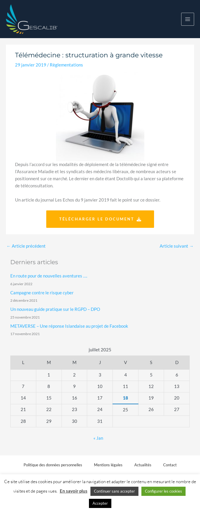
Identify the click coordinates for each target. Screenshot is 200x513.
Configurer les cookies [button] (163, 491)
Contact (170, 464)
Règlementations (66, 64)
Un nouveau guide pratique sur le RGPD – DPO (55, 309)
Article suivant (177, 246)
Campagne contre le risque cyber (42, 292)
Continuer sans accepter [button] (114, 491)
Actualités (142, 464)
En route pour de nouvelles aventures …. (48, 275)
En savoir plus (73, 490)
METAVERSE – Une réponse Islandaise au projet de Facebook (69, 326)
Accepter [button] (100, 503)
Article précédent (26, 246)
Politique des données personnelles (53, 464)
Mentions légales (108, 464)
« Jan (98, 438)
